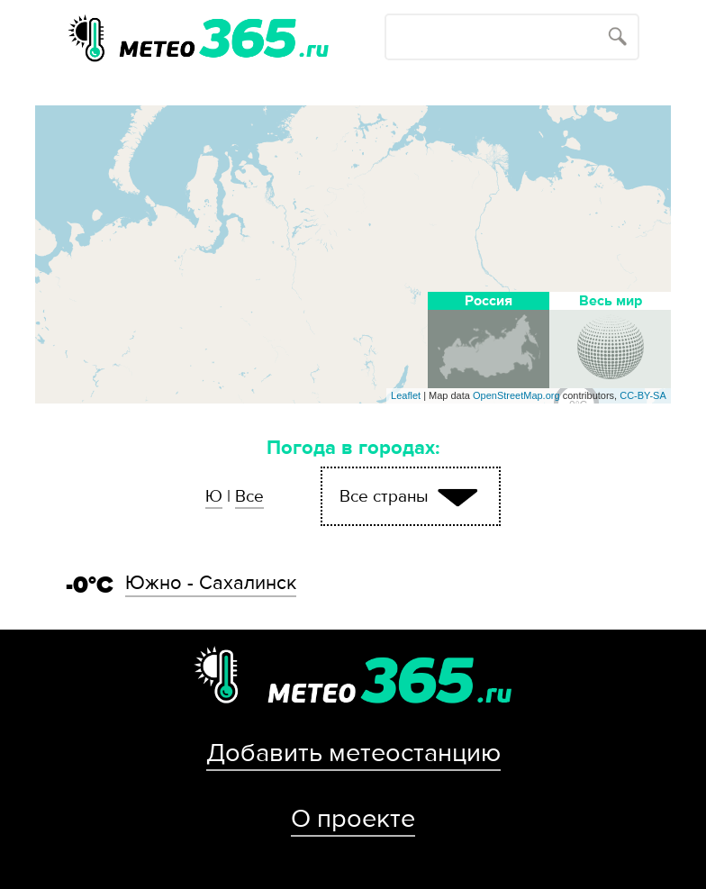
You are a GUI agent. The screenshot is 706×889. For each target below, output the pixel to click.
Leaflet (406, 395)
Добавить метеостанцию (353, 753)
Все (249, 496)
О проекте (353, 819)
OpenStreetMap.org (516, 395)
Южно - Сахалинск (210, 582)
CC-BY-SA (643, 395)
